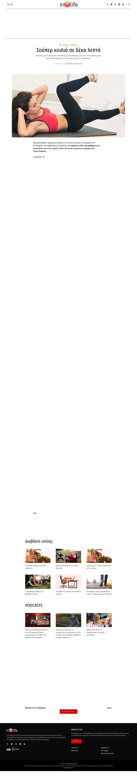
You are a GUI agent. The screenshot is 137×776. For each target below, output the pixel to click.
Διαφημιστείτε (105, 753)
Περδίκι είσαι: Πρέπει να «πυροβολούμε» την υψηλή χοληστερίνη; (98, 635)
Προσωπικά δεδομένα (107, 758)
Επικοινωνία (74, 756)
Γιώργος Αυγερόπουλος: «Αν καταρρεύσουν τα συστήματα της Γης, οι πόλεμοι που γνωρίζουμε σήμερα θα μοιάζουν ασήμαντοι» (68, 637)
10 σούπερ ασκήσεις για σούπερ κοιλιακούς (35, 566)
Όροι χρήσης (104, 756)
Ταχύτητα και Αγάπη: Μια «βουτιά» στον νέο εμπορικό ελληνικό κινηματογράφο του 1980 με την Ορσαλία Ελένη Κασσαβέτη (37, 637)
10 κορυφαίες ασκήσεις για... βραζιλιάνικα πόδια (37, 592)
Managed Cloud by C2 (68, 772)
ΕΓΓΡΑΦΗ (76, 746)
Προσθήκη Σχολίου (68, 716)
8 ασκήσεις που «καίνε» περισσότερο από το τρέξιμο (98, 566)
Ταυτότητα (74, 753)
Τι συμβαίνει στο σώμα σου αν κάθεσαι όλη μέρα (67, 592)
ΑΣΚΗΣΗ (73, 45)
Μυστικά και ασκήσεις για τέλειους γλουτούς (67, 566)
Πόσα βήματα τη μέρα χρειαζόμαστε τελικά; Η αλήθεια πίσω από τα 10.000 (98, 594)
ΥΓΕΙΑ (65, 45)
